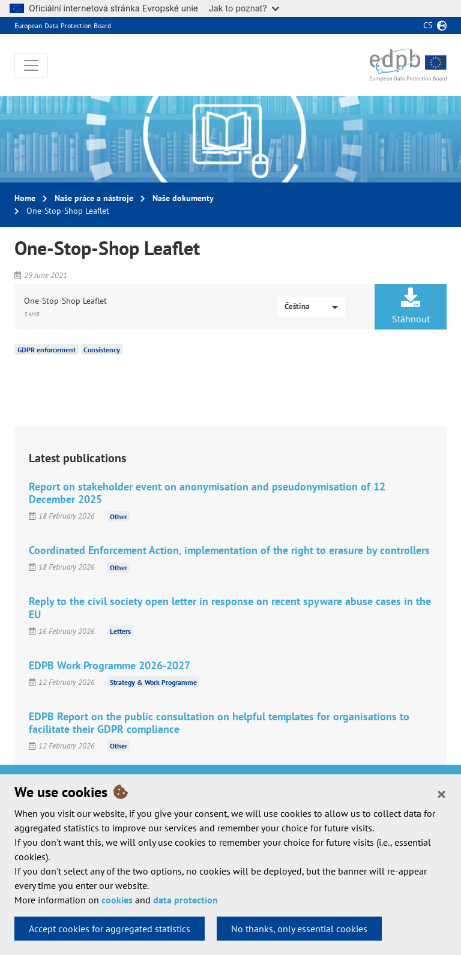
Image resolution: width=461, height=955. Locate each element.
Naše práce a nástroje (94, 198)
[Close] (441, 793)
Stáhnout (410, 306)
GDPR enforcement (46, 349)
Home (24, 198)
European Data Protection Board (62, 25)
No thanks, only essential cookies (299, 929)
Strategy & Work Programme (153, 682)
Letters (120, 631)
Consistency (101, 349)
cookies (117, 900)
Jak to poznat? (244, 8)
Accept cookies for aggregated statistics (109, 929)
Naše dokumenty (183, 198)
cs (427, 25)
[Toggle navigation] (31, 65)
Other (118, 515)
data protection (185, 900)
